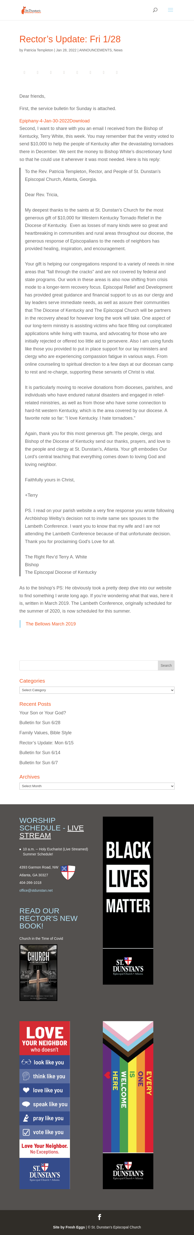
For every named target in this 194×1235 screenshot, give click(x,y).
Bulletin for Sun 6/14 (39, 752)
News (118, 50)
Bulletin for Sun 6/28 (39, 722)
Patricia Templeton (38, 50)
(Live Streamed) (75, 849)
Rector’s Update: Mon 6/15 (46, 742)
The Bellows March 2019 (51, 623)
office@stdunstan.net (36, 890)
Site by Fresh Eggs (69, 1227)
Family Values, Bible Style (45, 732)
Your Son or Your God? (42, 712)
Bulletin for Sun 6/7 (38, 762)
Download (79, 120)
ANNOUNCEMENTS (95, 50)
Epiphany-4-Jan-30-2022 (44, 120)
